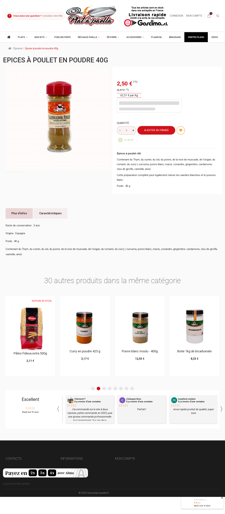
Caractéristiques (50, 213)
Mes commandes (124, 466)
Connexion (176, 15)
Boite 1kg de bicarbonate (194, 351)
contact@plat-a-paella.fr (22, 484)
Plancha (156, 37)
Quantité (123, 123)
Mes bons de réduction (128, 494)
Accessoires (133, 37)
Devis (215, 37)
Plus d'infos (19, 213)
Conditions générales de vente (78, 477)
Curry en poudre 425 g (85, 351)
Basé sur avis (202, 506)
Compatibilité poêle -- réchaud (78, 505)
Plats (21, 37)
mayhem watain (187, 399)
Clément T (80, 399)
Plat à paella (200, 500)
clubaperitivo (133, 399)
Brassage (175, 37)
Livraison (66, 466)
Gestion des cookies (72, 511)
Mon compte (194, 15)
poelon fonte (62, 37)
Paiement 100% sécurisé (73, 483)
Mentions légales (70, 471)
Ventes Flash (196, 37)
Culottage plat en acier (74, 500)
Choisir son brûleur (72, 488)
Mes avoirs (121, 471)
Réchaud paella (87, 37)
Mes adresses (123, 477)
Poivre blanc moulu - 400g (140, 351)
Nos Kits (40, 37)
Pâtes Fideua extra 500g (30, 353)
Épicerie (112, 37)
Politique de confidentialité (77, 494)
